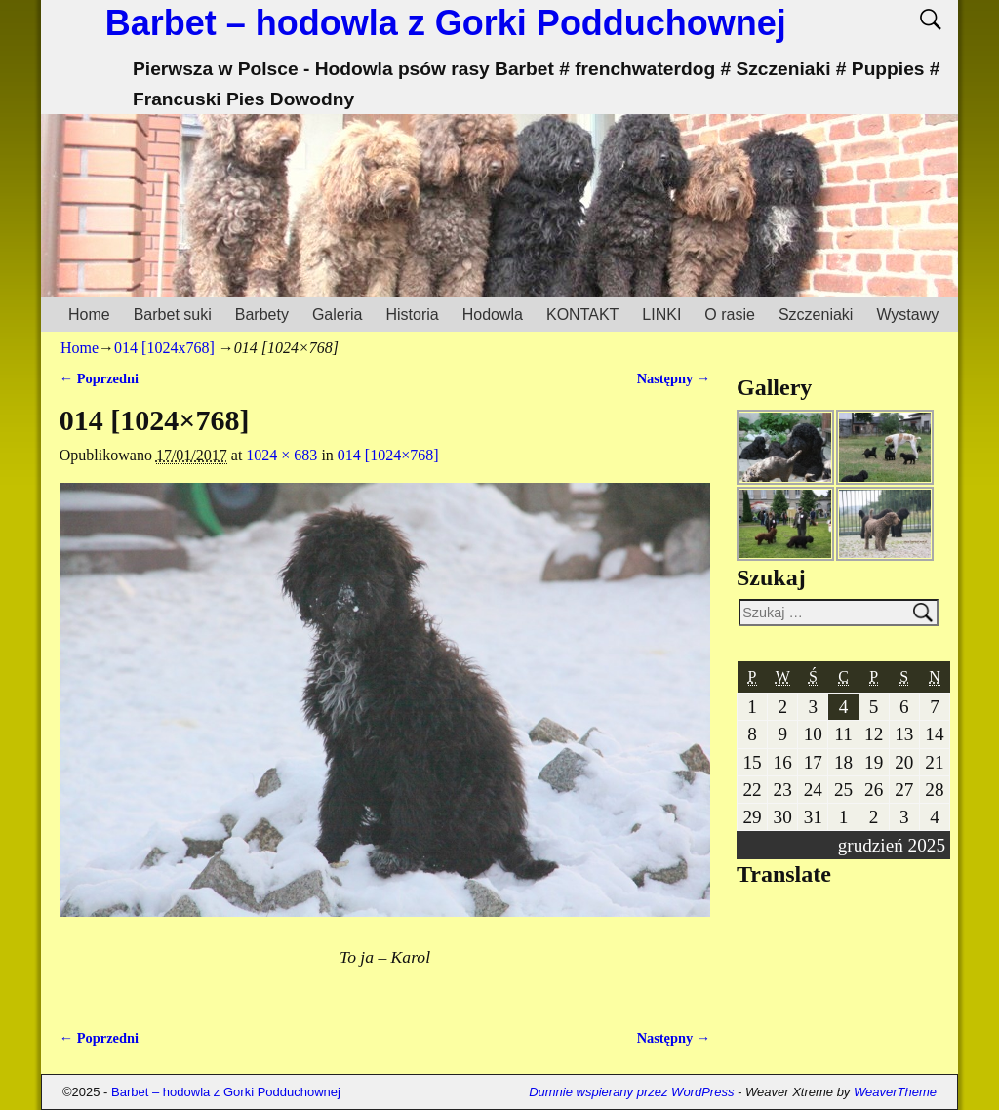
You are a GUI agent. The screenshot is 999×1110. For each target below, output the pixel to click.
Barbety (262, 314)
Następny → (674, 378)
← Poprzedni (99, 378)
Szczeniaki (816, 314)
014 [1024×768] (388, 455)
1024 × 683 (281, 455)
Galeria (337, 314)
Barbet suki (173, 314)
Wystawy (907, 314)
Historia (411, 314)
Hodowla (492, 314)
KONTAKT (582, 314)
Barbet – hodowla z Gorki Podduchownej (445, 23)
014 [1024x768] (164, 347)
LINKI (661, 314)
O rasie (729, 314)
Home (89, 314)
